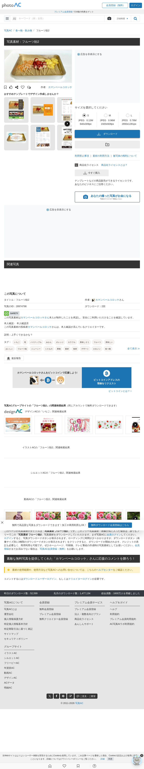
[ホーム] (50, 766)
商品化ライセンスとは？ (114, 165)
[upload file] (109, 18)
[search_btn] (135, 18)
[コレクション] (78, 766)
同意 (110, 759)
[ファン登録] (64, 766)
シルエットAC (11, 658)
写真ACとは (10, 609)
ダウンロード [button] (107, 134)
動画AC (8, 672)
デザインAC (10, 677)
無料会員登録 (46, 609)
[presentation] (135, 424)
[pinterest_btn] (63, 696)
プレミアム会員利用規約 (123, 619)
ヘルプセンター (104, 569)
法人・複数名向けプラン (88, 614)
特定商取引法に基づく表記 (18, 629)
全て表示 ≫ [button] (133, 348)
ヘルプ (113, 609)
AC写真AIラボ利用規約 (122, 624)
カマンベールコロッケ (60, 87)
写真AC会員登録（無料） (53, 549)
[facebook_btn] (56, 696)
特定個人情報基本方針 (16, 624)
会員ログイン (114, 534)
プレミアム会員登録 (50, 614)
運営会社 (9, 614)
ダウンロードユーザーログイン (39, 578)
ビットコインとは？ (120, 391)
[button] (115, 5)
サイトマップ (11, 633)
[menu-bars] (7, 18)
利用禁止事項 (82, 155)
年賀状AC (9, 668)
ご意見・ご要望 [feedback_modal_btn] (86, 696)
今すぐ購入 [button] (91, 173)
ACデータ (9, 682)
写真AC (8, 30)
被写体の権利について (125, 155)
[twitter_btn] (50, 696)
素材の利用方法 (101, 155)
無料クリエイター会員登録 (53, 619)
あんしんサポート (84, 624)
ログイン (9, 538)
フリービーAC (11, 663)
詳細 (103, 759)
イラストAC (10, 653)
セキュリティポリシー (16, 638)
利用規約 (114, 614)
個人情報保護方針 (13, 619)
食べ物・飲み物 (23, 30)
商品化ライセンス (84, 619)
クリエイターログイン (80, 578)
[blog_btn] (70, 696)
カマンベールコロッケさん (35, 317)
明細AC (8, 687)
